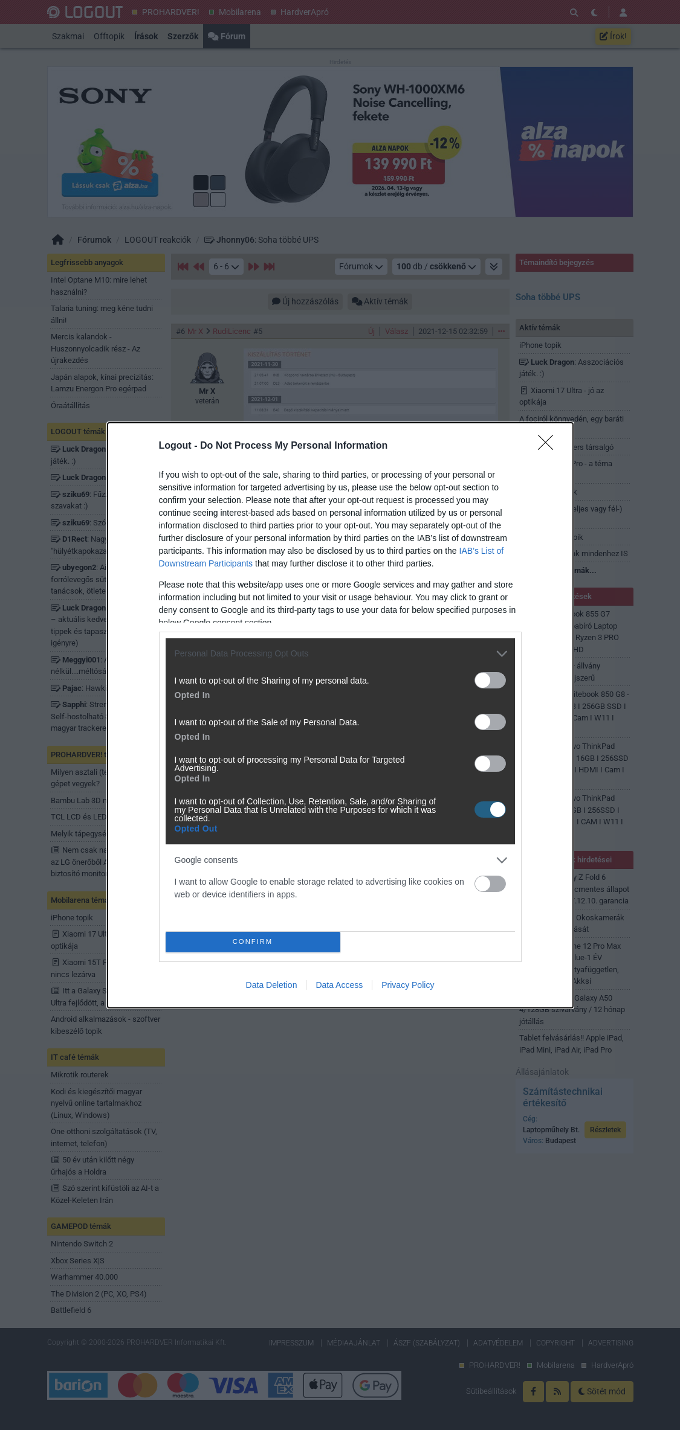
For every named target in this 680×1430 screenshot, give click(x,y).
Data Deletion (271, 985)
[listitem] (340, 653)
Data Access (339, 985)
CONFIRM (253, 941)
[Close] (549, 446)
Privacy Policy (407, 985)
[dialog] (340, 715)
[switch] (490, 680)
